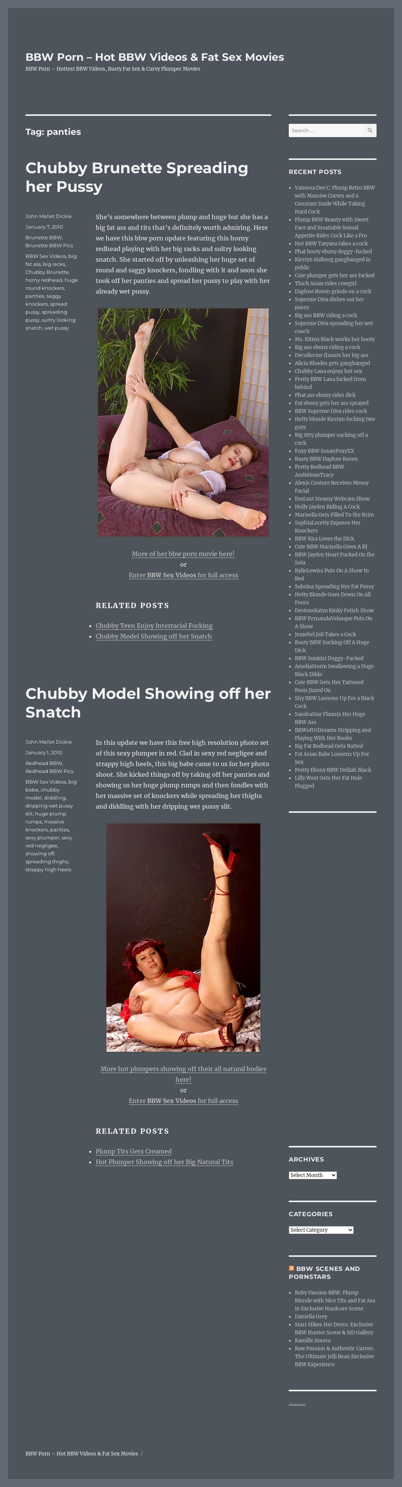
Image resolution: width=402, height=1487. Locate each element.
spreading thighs (46, 861)
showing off (39, 853)
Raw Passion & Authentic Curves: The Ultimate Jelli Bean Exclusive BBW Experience (334, 1356)
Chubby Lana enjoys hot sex (328, 371)
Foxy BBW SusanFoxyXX (324, 451)
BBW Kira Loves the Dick (324, 539)
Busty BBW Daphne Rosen (326, 459)
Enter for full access (183, 575)
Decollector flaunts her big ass (332, 355)
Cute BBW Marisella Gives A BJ (331, 547)
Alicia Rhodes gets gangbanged (332, 363)
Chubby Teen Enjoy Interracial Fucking (154, 625)
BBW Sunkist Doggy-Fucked (329, 658)
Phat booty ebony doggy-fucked (333, 251)
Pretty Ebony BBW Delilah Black (333, 770)
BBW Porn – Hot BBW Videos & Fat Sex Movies (154, 57)
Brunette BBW (43, 237)
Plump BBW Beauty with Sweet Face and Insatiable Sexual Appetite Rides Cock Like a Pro (332, 227)
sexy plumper (42, 837)
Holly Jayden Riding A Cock (327, 507)
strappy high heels (48, 869)
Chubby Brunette (47, 272)
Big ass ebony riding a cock (327, 347)
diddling (55, 798)
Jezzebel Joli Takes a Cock (325, 634)
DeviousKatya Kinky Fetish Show (334, 610)
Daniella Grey (311, 1316)
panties (34, 296)
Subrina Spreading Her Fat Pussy (334, 586)
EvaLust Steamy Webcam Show (332, 499)
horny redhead (43, 280)
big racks (54, 264)
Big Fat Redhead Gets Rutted (329, 746)
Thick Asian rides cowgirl (325, 283)
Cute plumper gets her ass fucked (335, 275)
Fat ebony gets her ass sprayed (332, 403)
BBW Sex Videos (45, 256)
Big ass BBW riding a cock (326, 315)
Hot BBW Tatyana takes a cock (331, 243)
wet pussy (56, 328)
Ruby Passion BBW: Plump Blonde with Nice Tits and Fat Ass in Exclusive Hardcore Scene (335, 1300)
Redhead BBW (43, 763)
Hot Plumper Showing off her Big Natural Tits (164, 1162)
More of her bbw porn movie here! (183, 554)
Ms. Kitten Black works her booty (335, 339)
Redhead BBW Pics (49, 771)
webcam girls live (297, 1404)
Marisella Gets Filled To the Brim (334, 515)
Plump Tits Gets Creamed (134, 1151)
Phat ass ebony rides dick (325, 395)
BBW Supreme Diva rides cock (331, 411)
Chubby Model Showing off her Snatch (154, 636)
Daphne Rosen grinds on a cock (333, 291)
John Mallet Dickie (48, 216)
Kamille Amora (313, 1340)
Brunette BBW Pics (49, 245)
